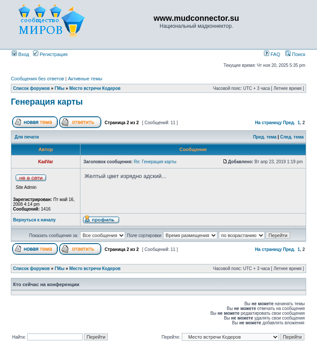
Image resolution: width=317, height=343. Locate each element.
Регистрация (50, 54)
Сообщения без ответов (37, 78)
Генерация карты (47, 101)
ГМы (60, 88)
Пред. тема (265, 137)
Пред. (289, 122)
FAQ (272, 54)
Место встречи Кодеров (94, 88)
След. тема (292, 137)
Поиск (295, 54)
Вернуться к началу (34, 220)
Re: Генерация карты (155, 161)
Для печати (27, 137)
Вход (20, 54)
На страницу (268, 122)
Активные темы (85, 78)
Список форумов (31, 88)
